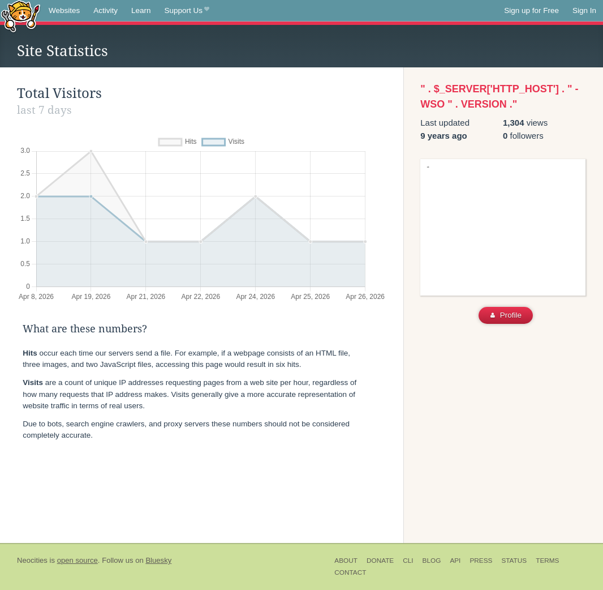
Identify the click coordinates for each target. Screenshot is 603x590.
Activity (105, 10)
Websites (64, 10)
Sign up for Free (531, 10)
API (455, 561)
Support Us (187, 10)
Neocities (32, 560)
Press (481, 561)
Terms (547, 561)
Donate (380, 561)
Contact (350, 572)
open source (77, 560)
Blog (432, 561)
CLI (408, 561)
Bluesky (158, 560)
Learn (141, 10)
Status (514, 561)
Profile (506, 315)
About (346, 561)
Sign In (584, 10)
